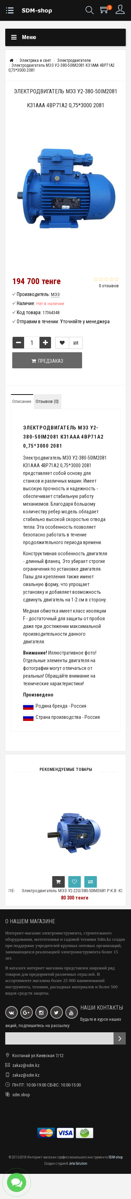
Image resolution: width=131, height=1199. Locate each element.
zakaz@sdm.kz (25, 1065)
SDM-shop (116, 1157)
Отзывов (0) (47, 401)
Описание (21, 401)
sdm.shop (21, 1094)
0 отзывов (109, 285)
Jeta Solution (78, 1163)
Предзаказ (47, 361)
